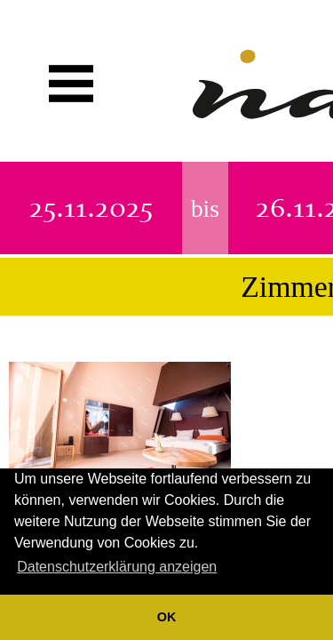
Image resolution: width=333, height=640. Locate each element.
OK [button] (167, 617)
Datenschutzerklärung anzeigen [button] (117, 566)
